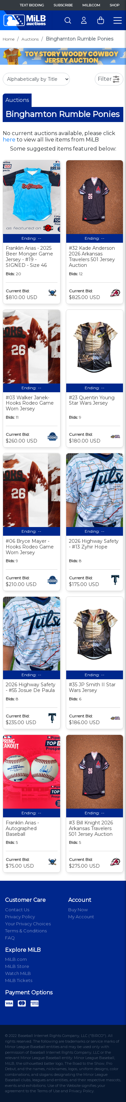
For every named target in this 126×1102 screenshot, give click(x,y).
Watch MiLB (18, 973)
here (9, 139)
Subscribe (63, 5)
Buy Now (78, 909)
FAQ (10, 937)
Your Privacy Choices (28, 923)
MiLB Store (17, 966)
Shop (114, 5)
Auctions (30, 39)
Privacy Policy (20, 916)
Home (8, 39)
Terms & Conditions (26, 930)
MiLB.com (91, 5)
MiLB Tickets (18, 980)
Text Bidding (32, 5)
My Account (81, 916)
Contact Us (17, 909)
